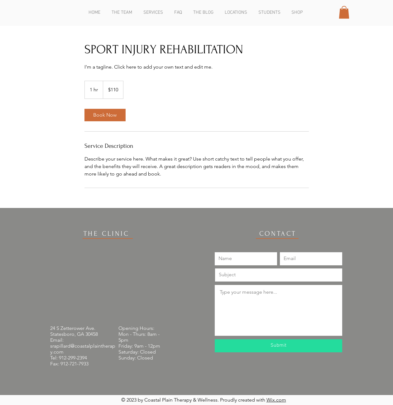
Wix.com (276, 400)
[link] (105, 115)
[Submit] (278, 345)
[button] (344, 12)
